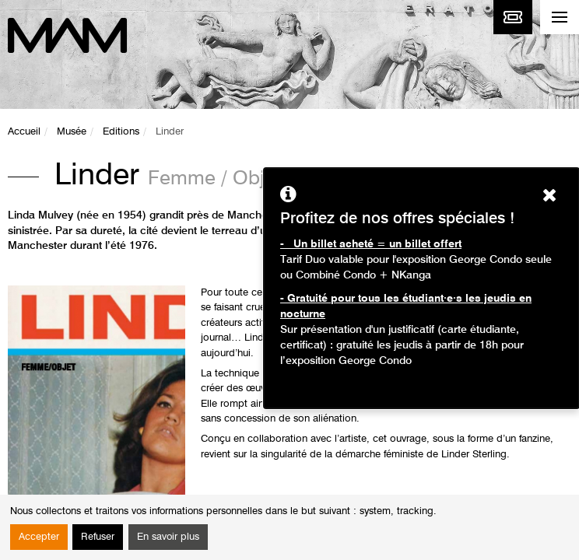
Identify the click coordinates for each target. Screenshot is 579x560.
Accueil (24, 132)
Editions (121, 132)
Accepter (39, 537)
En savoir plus (168, 537)
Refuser (97, 537)
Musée (71, 132)
